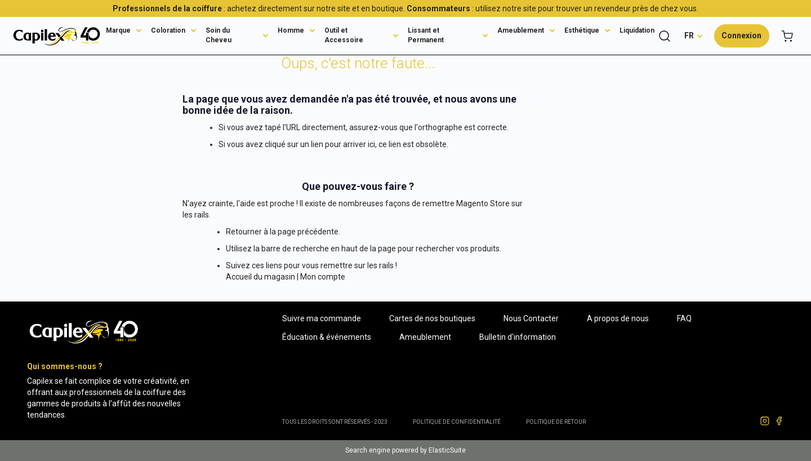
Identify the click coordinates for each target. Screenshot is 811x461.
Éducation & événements (326, 337)
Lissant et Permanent (426, 35)
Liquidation (637, 30)
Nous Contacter (531, 318)
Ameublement (520, 30)
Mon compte (322, 276)
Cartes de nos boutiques (432, 318)
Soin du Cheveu (218, 35)
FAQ (684, 318)
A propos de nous (618, 318)
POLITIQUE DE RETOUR (556, 422)
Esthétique (581, 30)
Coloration (168, 30)
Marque (118, 30)
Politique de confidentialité (457, 422)
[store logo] (56, 35)
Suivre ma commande (321, 318)
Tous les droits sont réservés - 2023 (334, 422)
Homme (291, 30)
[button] (693, 35)
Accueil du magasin (260, 276)
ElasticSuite (447, 450)
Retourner (244, 231)
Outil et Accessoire (343, 35)
